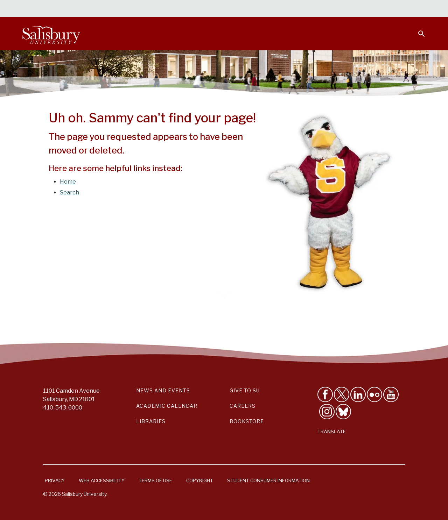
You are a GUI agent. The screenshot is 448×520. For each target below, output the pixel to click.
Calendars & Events (216, 9)
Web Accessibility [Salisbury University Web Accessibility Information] (102, 480)
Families (348, 9)
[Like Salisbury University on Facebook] (325, 394)
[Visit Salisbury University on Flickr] (374, 394)
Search (69, 192)
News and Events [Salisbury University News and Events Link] (163, 390)
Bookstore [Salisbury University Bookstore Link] (247, 421)
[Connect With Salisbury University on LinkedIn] (358, 394)
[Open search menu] (417, 29)
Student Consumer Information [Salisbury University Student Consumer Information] (268, 480)
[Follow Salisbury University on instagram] (327, 411)
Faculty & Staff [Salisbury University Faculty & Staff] (307, 9)
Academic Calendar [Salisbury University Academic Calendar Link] (166, 406)
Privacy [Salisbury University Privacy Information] (55, 480)
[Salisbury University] (51, 33)
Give (411, 8)
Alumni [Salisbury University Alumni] (377, 9)
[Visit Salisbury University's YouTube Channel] (391, 394)
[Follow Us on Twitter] (341, 394)
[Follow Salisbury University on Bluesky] (343, 411)
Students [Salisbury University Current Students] (265, 9)
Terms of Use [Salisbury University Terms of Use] (155, 480)
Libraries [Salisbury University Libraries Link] (151, 421)
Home (68, 181)
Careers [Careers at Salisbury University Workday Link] (242, 406)
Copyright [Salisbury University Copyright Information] (199, 480)
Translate (331, 431)
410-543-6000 (62, 407)
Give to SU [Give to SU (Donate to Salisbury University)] (245, 390)
